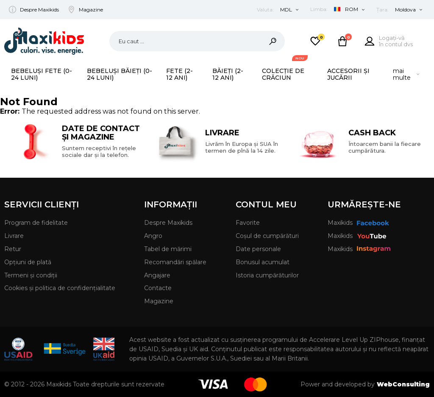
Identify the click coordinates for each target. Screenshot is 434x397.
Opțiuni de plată (27, 262)
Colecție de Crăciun (283, 74)
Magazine (91, 9)
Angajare (157, 275)
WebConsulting (403, 384)
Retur (12, 249)
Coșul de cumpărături (267, 236)
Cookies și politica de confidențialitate (59, 288)
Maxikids (358, 222)
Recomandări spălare (175, 262)
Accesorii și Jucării (348, 74)
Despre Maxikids (39, 9)
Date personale (258, 249)
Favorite (248, 222)
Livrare (14, 236)
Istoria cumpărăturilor (267, 275)
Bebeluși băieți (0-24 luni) (119, 74)
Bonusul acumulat (262, 262)
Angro (153, 236)
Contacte (158, 288)
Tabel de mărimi (168, 249)
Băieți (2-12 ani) (227, 74)
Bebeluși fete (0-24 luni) (41, 74)
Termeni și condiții (30, 275)
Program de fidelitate (36, 222)
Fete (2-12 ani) (179, 74)
